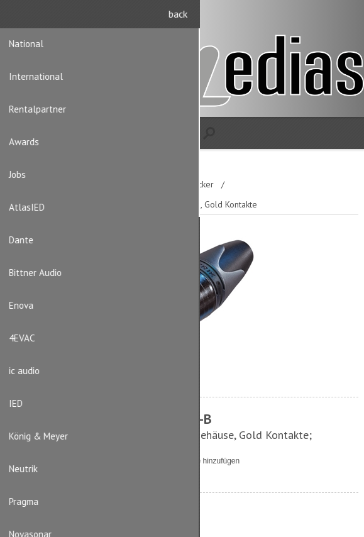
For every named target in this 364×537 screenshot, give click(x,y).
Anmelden (345, 17)
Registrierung (321, 17)
